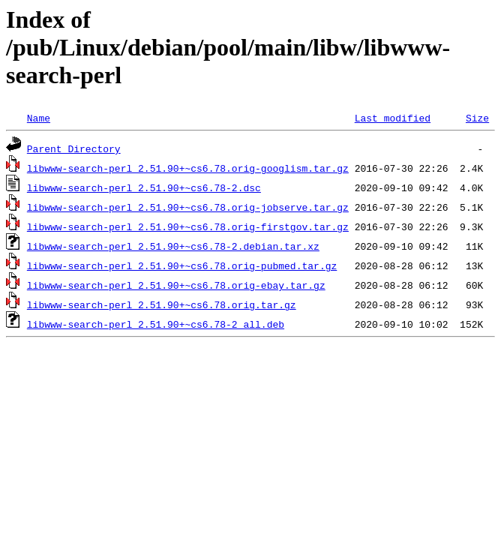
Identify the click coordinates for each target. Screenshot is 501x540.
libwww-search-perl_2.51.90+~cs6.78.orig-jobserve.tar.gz (188, 207)
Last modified (392, 117)
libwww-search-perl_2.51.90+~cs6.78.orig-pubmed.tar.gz (182, 265)
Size (477, 117)
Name (38, 117)
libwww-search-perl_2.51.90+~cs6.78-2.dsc (144, 187)
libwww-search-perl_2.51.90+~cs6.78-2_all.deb (155, 324)
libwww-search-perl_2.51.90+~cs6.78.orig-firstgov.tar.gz (188, 226)
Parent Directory (74, 148)
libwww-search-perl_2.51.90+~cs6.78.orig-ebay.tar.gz (176, 285)
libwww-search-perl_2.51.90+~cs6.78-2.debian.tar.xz (173, 246)
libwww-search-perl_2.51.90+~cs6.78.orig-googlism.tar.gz (188, 168)
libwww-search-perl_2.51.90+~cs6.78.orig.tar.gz (161, 304)
